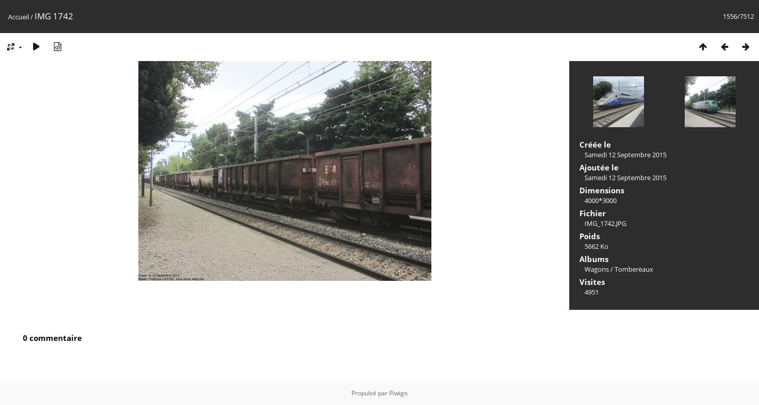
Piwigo (398, 393)
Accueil (18, 16)
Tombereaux (634, 269)
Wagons (597, 269)
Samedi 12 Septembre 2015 (625, 154)
